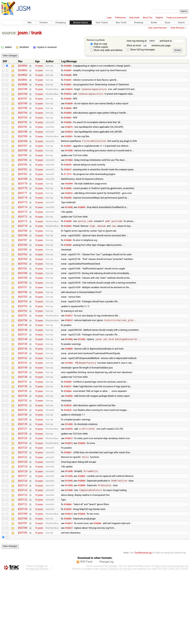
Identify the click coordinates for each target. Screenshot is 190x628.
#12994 (69, 198)
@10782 (22, 182)
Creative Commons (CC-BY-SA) (115, 624)
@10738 (22, 414)
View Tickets (102, 22)
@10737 (22, 419)
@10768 (22, 256)
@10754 (22, 329)
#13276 (67, 451)
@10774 (22, 224)
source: (9, 33)
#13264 (67, 430)
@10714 (22, 540)
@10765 (22, 271)
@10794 (22, 118)
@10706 (22, 583)
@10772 (22, 235)
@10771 (22, 240)
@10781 (22, 187)
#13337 (67, 124)
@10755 (22, 324)
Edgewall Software (38, 624)
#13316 (69, 92)
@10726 (22, 477)
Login (109, 17)
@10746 (22, 372)
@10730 (22, 456)
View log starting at (143, 40)
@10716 (22, 530)
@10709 (22, 567)
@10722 (22, 498)
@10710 (22, 562)
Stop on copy (98, 43)
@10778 (22, 203)
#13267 (67, 498)
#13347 (67, 71)
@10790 (22, 140)
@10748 (22, 361)
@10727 (22, 472)
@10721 (22, 504)
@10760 (22, 298)
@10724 (22, 488)
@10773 (22, 229)
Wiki (29, 22)
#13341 (67, 81)
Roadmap (138, 22)
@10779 (22, 198)
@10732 (22, 446)
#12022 (69, 435)
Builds (154, 22)
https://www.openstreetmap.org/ (172, 621)
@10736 (22, 424)
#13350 (67, 66)
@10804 (22, 66)
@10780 (22, 192)
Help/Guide (134, 17)
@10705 (22, 588)
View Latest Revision (157, 28)
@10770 (22, 245)
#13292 (67, 245)
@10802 (22, 76)
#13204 (81, 488)
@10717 (22, 525)
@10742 (22, 393)
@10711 (22, 556)
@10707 (22, 577)
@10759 (22, 303)
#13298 (67, 240)
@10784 (22, 171)
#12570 (67, 562)
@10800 (22, 87)
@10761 (22, 293)
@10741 (22, 398)
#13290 (67, 266)
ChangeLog (106, 617)
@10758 (22, 308)
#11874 (67, 187)
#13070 (67, 176)
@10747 (22, 366)
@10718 (22, 519)
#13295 (67, 213)
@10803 (22, 71)
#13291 (69, 145)
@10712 (22, 551)
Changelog (60, 22)
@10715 (22, 535)
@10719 (22, 514)
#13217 (69, 345)
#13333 (67, 118)
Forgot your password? (176, 17)
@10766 (22, 266)
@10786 (22, 161)
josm (23, 33)
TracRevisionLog (143, 608)
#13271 (67, 425)
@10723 (22, 493)
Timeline (43, 22)
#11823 (69, 171)
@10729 (22, 461)
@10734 (22, 435)
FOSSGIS (112, 621)
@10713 (22, 546)
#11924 (81, 372)
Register (159, 17)
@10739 (22, 409)
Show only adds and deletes (106, 50)
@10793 (22, 124)
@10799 (22, 92)
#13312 (69, 208)
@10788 (22, 150)
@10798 (22, 97)
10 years (39, 66)
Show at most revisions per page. (149, 45)
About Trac (148, 17)
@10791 (22, 134)
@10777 (22, 208)
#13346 (67, 76)
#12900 (67, 419)
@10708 (22, 572)
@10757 (22, 314)
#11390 (69, 161)
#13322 (67, 113)
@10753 (22, 335)
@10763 (22, 282)
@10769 (22, 250)
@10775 (22, 219)
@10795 (22, 113)
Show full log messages (141, 49)
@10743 (22, 387)
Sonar (168, 22)
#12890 (81, 224)
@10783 (22, 176)
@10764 (22, 277)
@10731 (22, 451)
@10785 (22, 166)
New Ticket (121, 22)
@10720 (22, 509)
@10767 (22, 261)
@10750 (22, 351)
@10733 (22, 440)
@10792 (22, 129)
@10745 (22, 377)
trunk (36, 33)
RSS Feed (86, 617)
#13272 (67, 446)
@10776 (22, 213)
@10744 (22, 382)
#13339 (67, 103)
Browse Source (80, 22)
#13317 (67, 182)
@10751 (22, 345)
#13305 (67, 203)
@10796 (22, 108)
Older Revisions (178, 28)
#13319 (69, 134)
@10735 (22, 430)
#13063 (67, 556)
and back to (172, 40)
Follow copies (99, 47)
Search (181, 22)
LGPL (177, 624)
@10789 (22, 145)
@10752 (22, 340)
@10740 (22, 403)
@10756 (22, 319)
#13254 (67, 572)
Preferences (120, 17)
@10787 (22, 155)
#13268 (67, 261)
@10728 (22, 467)
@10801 (22, 82)
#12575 (69, 472)
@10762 (22, 287)
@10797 (22, 103)
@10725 (22, 482)
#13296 (67, 129)
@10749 (22, 356)
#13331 (67, 87)
